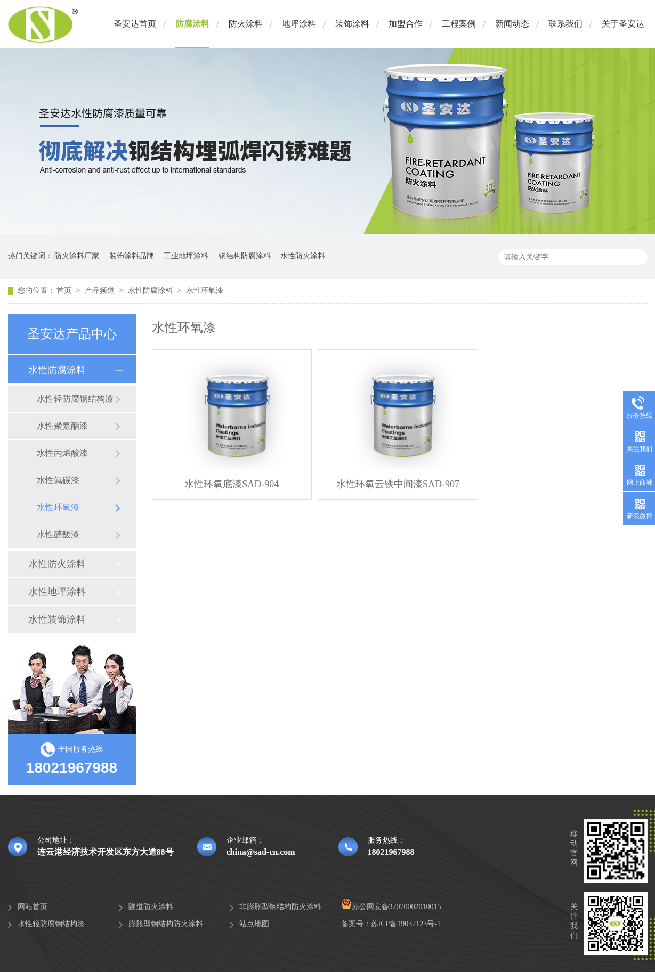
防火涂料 (246, 23)
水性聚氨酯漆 (62, 425)
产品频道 (101, 291)
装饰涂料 (352, 23)
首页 (65, 291)
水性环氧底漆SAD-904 (231, 484)
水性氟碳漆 (58, 480)
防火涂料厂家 (76, 256)
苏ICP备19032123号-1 (406, 924)
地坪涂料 (299, 23)
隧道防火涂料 (150, 907)
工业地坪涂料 (186, 256)
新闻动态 (512, 23)
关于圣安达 (623, 23)
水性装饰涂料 (57, 619)
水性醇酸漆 (58, 534)
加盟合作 (406, 23)
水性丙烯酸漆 (62, 453)
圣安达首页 (135, 23)
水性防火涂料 (302, 256)
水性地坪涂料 (57, 591)
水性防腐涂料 (151, 291)
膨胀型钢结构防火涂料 (165, 924)
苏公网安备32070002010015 (391, 907)
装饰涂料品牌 (131, 256)
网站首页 (32, 907)
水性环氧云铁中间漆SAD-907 (397, 484)
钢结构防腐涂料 (245, 256)
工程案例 (459, 23)
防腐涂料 (192, 23)
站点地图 (254, 924)
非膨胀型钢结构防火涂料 (280, 907)
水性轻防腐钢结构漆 (75, 398)
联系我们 (565, 23)
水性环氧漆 (204, 291)
